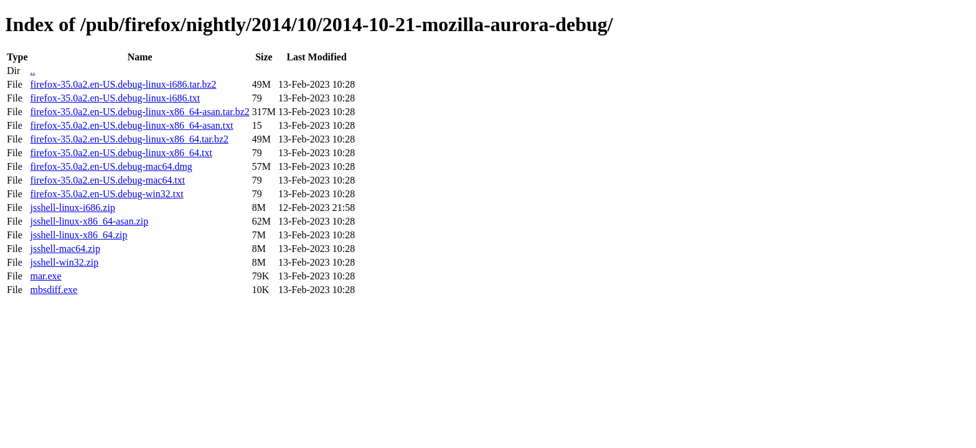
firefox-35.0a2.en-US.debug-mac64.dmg (111, 166)
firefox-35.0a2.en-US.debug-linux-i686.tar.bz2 (123, 84)
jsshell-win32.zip (64, 262)
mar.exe (45, 276)
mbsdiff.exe (53, 289)
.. (32, 70)
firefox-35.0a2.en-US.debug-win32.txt (106, 194)
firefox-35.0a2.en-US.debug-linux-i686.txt (115, 98)
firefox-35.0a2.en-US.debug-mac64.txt (107, 180)
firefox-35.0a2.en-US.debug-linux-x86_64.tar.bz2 (129, 139)
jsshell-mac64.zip (65, 248)
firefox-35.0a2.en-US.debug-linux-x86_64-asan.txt (131, 125)
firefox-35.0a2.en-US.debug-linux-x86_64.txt (121, 152)
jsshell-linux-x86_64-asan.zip (89, 221)
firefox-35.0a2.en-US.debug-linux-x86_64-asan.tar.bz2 (139, 111)
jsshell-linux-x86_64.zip (78, 235)
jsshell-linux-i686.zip (72, 207)
